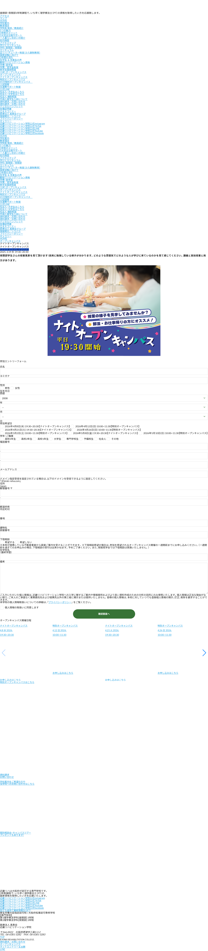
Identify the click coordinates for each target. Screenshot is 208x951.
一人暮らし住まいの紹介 (13, 37)
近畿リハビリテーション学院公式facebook (23, 131)
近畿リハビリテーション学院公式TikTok (21, 124)
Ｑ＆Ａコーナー (8, 110)
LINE (2, 947)
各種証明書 (6, 107)
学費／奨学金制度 (9, 66)
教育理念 (5, 25)
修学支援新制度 (8, 69)
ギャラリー (6, 119)
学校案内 (5, 23)
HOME (4, 20)
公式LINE (5, 88)
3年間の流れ (7, 56)
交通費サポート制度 (11, 85)
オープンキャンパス (11, 73)
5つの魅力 (5, 30)
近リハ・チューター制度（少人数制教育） (21, 52)
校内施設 (5, 40)
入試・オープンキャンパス (14, 71)
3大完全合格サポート (11, 35)
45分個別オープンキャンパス (17, 81)
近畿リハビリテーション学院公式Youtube (22, 129)
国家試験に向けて (9, 54)
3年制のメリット (9, 32)
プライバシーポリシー (12, 117)
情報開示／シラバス (11, 114)
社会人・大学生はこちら (12, 90)
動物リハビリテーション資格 (15, 61)
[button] (204, 650)
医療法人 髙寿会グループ (13, 112)
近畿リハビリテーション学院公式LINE (20, 127)
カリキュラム (7, 49)
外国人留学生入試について (14, 98)
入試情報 (5, 83)
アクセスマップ (4, 17)
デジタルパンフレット (12, 105)
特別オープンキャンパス (13, 78)
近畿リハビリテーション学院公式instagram (23, 122)
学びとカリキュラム (11, 45)
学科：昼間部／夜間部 (11, 47)
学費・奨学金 (6, 64)
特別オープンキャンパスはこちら (18, 679)
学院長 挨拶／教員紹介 (12, 28)
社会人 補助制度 (8, 95)
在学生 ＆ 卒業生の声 (11, 59)
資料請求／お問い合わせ (13, 100)
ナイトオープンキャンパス (14, 76)
